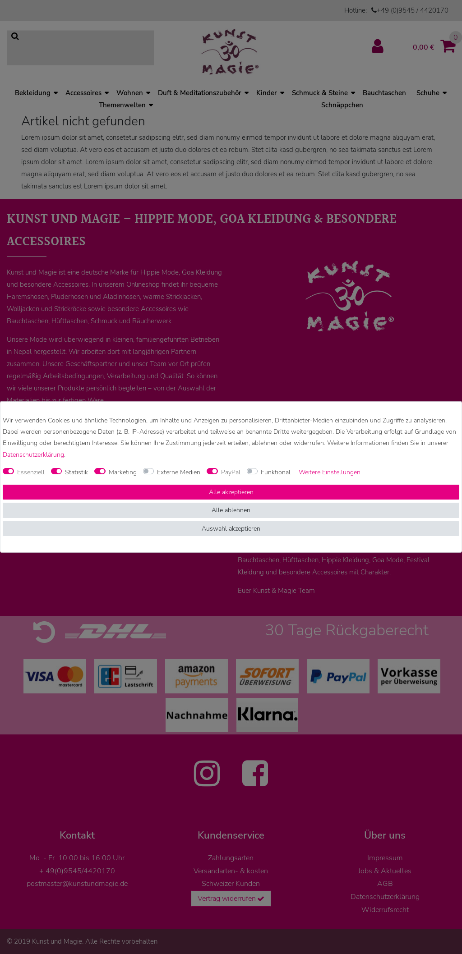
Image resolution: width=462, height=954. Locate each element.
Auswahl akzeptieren (231, 528)
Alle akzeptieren (231, 492)
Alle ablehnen (231, 510)
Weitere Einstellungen (329, 472)
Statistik (76, 472)
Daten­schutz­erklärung (33, 454)
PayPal (230, 472)
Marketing (123, 472)
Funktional (276, 472)
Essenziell (31, 472)
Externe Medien (178, 472)
